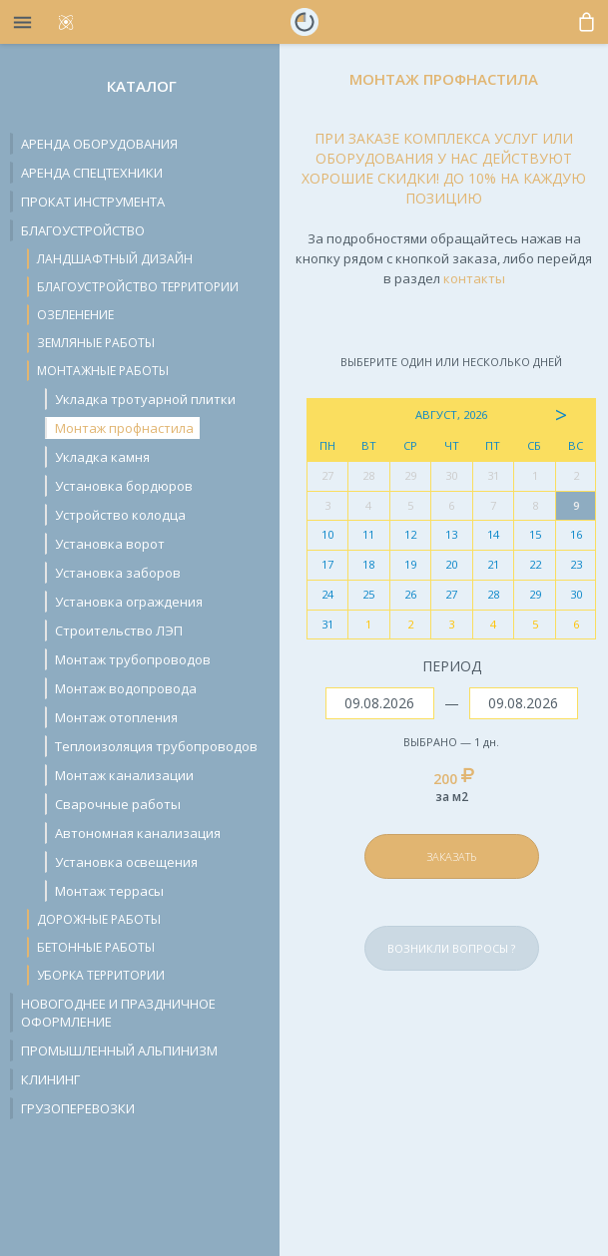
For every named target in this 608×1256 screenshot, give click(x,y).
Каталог (142, 86)
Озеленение (75, 314)
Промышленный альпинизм (119, 1050)
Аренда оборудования (99, 144)
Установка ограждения (129, 602)
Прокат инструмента (93, 201)
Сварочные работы (118, 804)
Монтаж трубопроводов (133, 659)
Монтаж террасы (109, 891)
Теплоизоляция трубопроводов (156, 746)
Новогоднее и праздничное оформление (118, 1013)
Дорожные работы (99, 919)
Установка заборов (118, 573)
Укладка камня (102, 457)
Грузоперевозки (78, 1108)
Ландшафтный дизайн (115, 258)
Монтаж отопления (116, 717)
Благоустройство (83, 230)
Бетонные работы (96, 947)
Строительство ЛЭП (119, 630)
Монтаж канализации (124, 775)
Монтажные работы (103, 370)
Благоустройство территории (138, 286)
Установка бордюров (124, 486)
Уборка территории (101, 975)
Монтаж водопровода (126, 688)
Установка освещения (126, 862)
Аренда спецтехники (92, 173)
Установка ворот (110, 544)
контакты (474, 278)
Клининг (50, 1079)
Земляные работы (96, 342)
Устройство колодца (120, 515)
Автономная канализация (138, 833)
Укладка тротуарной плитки (145, 399)
